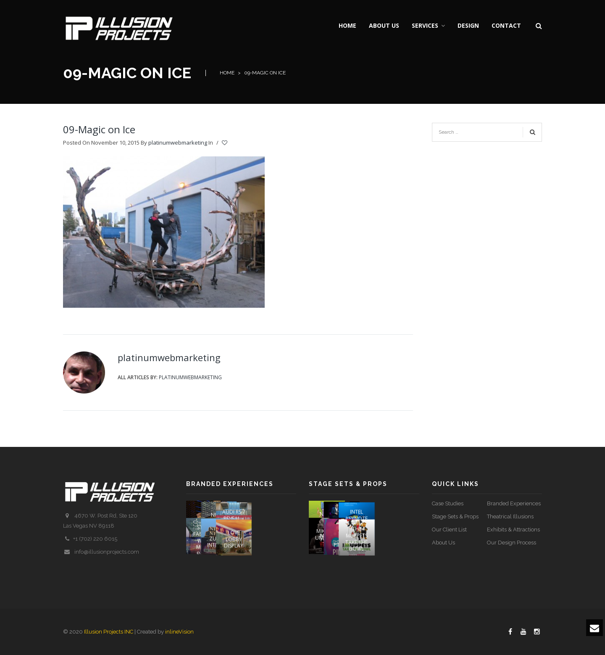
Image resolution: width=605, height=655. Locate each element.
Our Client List (449, 529)
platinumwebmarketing (177, 142)
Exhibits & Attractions (513, 529)
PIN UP (364, 564)
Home (227, 73)
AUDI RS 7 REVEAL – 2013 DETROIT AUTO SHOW (278, 527)
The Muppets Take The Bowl (401, 557)
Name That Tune (327, 520)
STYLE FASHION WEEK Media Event (204, 560)
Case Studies (447, 503)
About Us (443, 542)
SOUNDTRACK (369, 527)
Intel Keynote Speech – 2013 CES (401, 520)
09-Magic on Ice (99, 129)
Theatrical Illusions (510, 516)
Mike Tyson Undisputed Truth (330, 557)
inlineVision (179, 632)
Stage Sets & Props (455, 516)
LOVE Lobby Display (278, 557)
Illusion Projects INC (108, 632)
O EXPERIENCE (206, 524)
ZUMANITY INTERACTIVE (244, 561)
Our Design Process (511, 542)
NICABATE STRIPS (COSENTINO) (245, 520)
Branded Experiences (514, 503)
